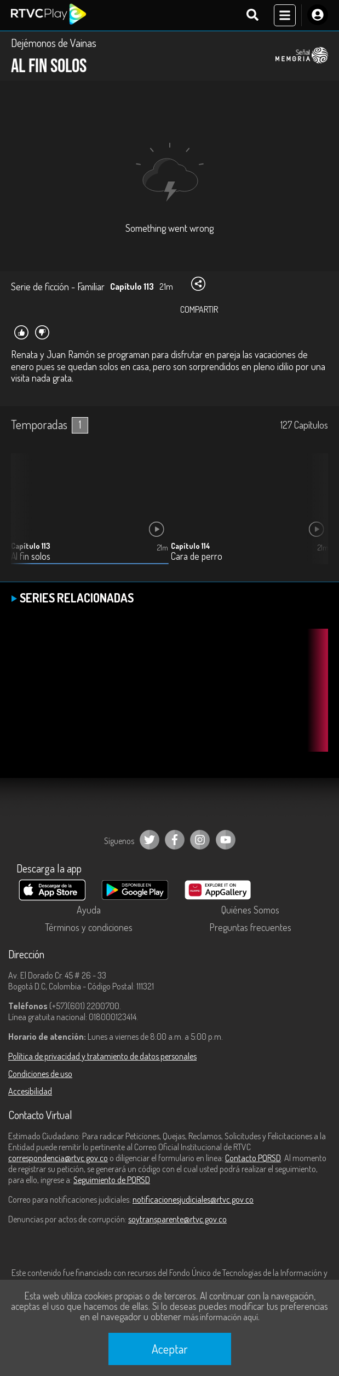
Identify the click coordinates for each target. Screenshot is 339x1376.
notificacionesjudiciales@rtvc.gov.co (193, 1199)
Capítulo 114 (190, 546)
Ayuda (89, 910)
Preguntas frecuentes (250, 927)
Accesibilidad (30, 1091)
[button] (314, 517)
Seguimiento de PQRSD (111, 1179)
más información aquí (220, 1316)
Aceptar (170, 1348)
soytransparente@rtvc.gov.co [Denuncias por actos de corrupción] (177, 1219)
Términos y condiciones (89, 927)
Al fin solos (30, 556)
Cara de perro (196, 556)
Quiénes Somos (250, 910)
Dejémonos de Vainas (53, 43)
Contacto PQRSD (253, 1157)
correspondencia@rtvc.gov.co (58, 1157)
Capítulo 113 (30, 546)
